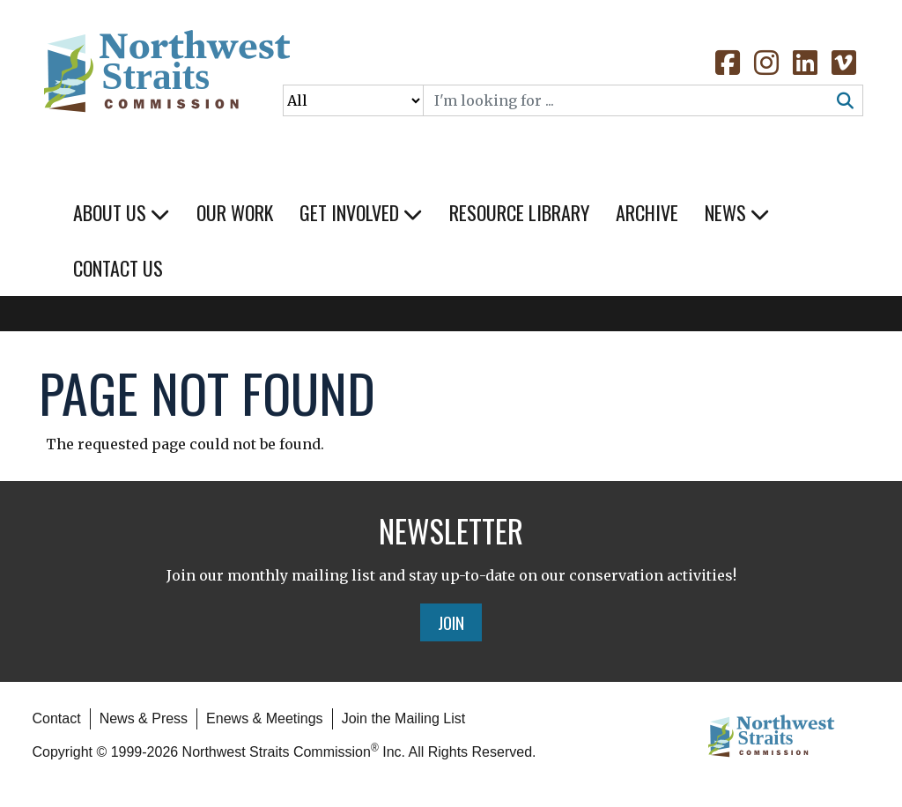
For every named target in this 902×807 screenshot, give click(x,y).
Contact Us (118, 268)
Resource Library (519, 212)
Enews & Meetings (264, 718)
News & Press (144, 718)
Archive (647, 212)
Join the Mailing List (404, 718)
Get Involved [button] (361, 212)
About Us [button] (121, 212)
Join (451, 622)
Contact (57, 718)
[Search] (626, 100)
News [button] (737, 212)
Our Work (234, 212)
